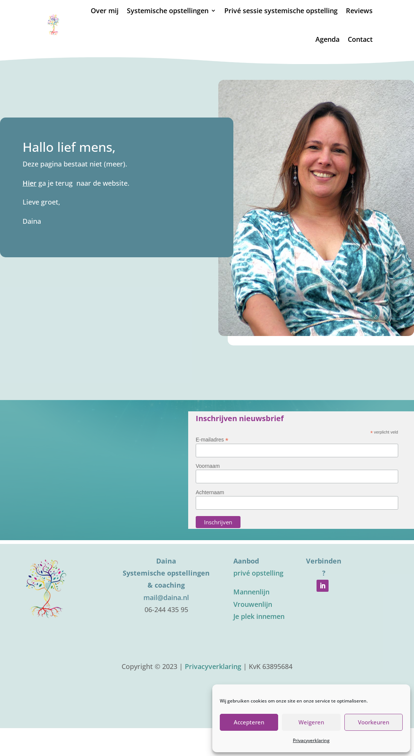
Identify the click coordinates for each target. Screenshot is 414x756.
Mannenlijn (251, 591)
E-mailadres (212, 439)
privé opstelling (258, 572)
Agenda (327, 39)
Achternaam (210, 492)
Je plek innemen (259, 616)
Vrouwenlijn (252, 604)
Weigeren (311, 722)
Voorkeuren (373, 722)
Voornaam (208, 466)
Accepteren (249, 722)
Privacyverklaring (311, 740)
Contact (360, 39)
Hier (30, 183)
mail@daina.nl (166, 597)
